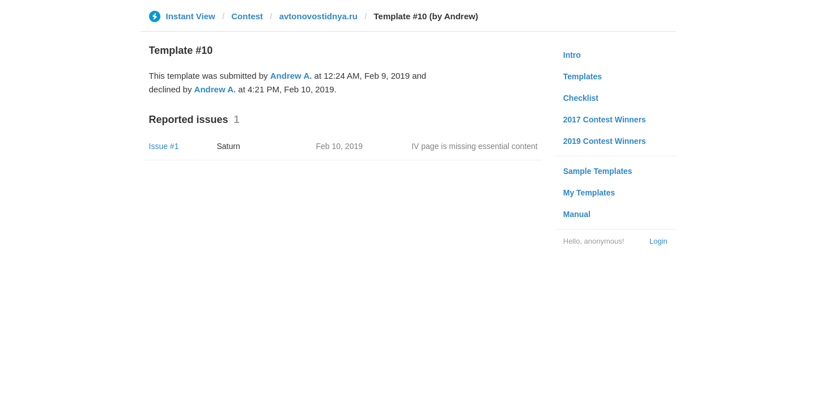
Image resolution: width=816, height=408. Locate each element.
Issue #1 (164, 146)
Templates (582, 76)
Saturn (228, 146)
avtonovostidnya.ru (318, 16)
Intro (572, 55)
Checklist (580, 98)
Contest (247, 16)
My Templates (589, 192)
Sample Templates (597, 171)
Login (658, 241)
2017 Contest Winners (604, 119)
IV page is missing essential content (474, 146)
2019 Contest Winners (604, 141)
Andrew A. (291, 75)
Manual (576, 214)
